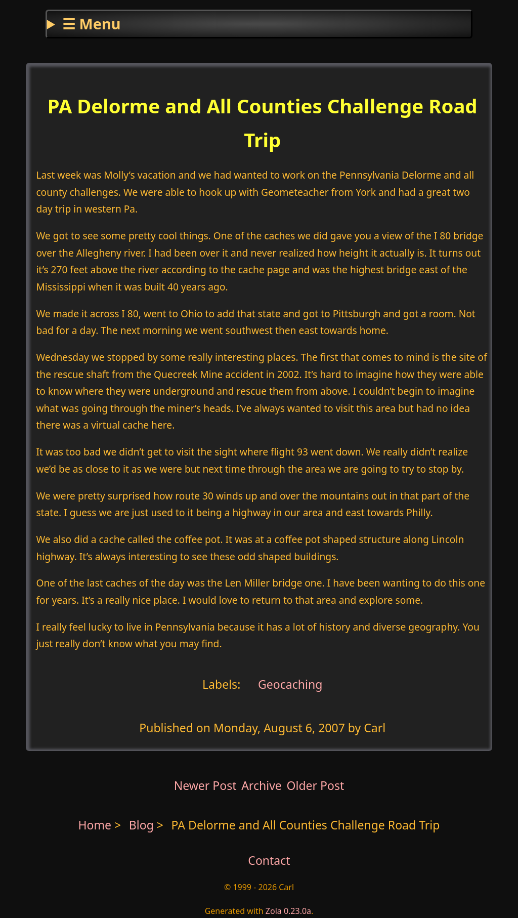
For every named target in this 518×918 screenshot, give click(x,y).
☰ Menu (91, 23)
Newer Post (205, 785)
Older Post (315, 785)
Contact (269, 860)
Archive (261, 785)
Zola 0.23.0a (288, 910)
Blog (143, 825)
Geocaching (288, 684)
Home (95, 825)
